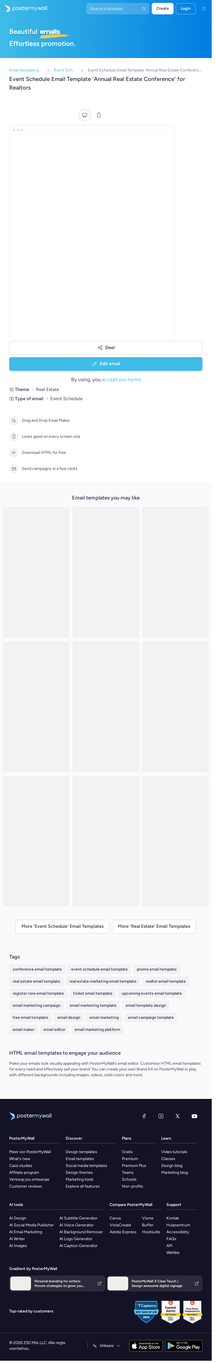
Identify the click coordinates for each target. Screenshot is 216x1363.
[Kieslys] (204, 9)
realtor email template (166, 981)
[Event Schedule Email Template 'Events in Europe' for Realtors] (36, 841)
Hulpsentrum (178, 1225)
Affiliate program (24, 1172)
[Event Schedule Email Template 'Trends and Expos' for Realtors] (175, 572)
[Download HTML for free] (13, 452)
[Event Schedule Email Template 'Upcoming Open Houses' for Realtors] (106, 707)
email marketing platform (97, 1029)
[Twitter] (177, 1116)
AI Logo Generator (75, 1238)
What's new (19, 1158)
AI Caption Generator (78, 1245)
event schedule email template (99, 969)
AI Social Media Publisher (31, 1225)
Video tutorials (174, 1151)
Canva (115, 1218)
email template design (146, 1005)
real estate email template (36, 981)
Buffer (147, 1225)
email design (68, 1017)
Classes (168, 1158)
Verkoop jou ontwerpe (29, 1179)
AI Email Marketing (25, 1232)
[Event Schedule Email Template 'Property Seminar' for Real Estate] (175, 707)
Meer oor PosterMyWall (30, 1151)
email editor (54, 1029)
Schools (129, 1179)
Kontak (172, 1218)
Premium (130, 1158)
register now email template (38, 993)
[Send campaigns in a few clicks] (13, 468)
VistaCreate (120, 1225)
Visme (147, 1218)
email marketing (104, 1017)
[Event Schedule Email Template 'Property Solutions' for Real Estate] (106, 841)
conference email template (37, 969)
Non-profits (132, 1186)
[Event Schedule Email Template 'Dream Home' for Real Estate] (106, 572)
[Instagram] (161, 1116)
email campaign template (151, 1017)
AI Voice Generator (76, 1225)
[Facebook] (144, 1116)
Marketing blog (174, 1172)
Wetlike (173, 1252)
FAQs (171, 1238)
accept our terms (121, 379)
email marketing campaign (37, 1005)
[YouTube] (194, 1116)
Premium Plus (134, 1165)
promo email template (157, 969)
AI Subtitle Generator (78, 1218)
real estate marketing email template (103, 981)
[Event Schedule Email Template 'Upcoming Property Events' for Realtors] (175, 841)
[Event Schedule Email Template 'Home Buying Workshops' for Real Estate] (36, 572)
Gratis (127, 1151)
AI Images (18, 1245)
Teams (128, 1172)
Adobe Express (123, 1232)
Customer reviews (25, 1186)
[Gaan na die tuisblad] (23, 8)
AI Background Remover (81, 1232)
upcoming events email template (152, 993)
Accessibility (177, 1232)
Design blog (171, 1165)
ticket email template (92, 993)
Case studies (20, 1165)
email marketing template (93, 1005)
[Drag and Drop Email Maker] (13, 420)
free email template (30, 1017)
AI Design (17, 1218)
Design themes (79, 1172)
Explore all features (83, 1186)
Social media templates (86, 1165)
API (169, 1245)
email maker (23, 1029)
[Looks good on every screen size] (13, 436)
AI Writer (17, 1238)
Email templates (80, 1158)
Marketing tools (80, 1179)
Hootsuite (151, 1232)
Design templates (81, 1151)
